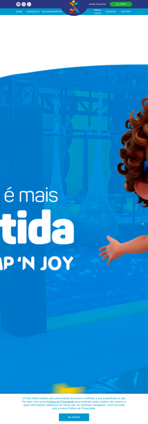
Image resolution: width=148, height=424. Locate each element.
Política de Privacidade (60, 401)
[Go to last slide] (5, 224)
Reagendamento (52, 11)
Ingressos (33, 11)
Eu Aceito (74, 417)
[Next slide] (142, 224)
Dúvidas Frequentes (95, 4)
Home (19, 11)
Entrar (126, 11)
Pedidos (111, 11)
